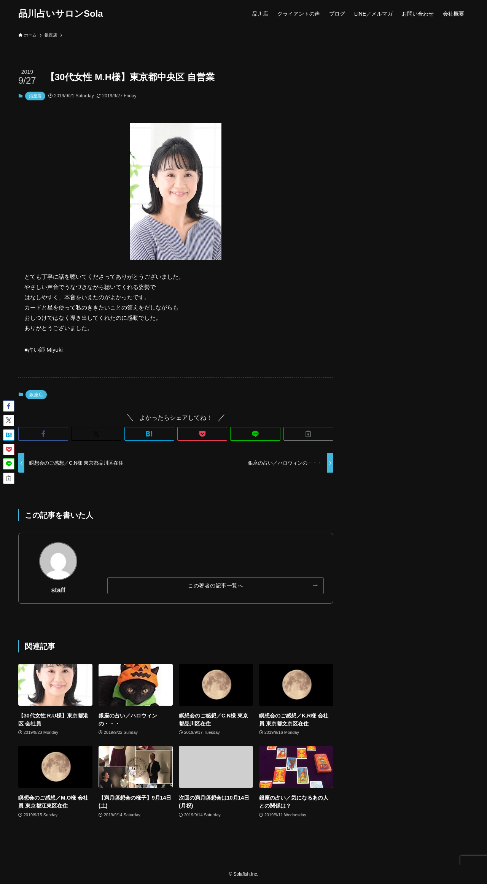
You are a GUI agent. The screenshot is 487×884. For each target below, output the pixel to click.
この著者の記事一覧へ (215, 585)
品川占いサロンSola (60, 13)
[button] (43, 434)
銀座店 (35, 96)
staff (58, 590)
